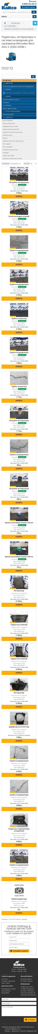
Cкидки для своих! (27, 987)
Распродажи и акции (9, 989)
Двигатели (8, 83)
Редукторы (8, 117)
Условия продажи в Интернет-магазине (27, 990)
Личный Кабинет (26, 979)
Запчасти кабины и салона (11, 99)
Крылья (5, 138)
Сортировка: (5, 163)
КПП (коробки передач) (11, 111)
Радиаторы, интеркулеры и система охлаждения (19, 93)
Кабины (7, 96)
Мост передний (7, 147)
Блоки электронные (9, 123)
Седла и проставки (8, 155)
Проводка (6, 153)
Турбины (7, 89)
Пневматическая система (10, 150)
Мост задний (7, 144)
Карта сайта (6, 983)
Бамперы (7, 105)
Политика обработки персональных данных (28, 994)
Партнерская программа (6, 992)
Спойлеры (6, 102)
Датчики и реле (7, 135)
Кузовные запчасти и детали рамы (13, 141)
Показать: (27, 163)
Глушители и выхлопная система (13, 132)
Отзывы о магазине (8, 981)
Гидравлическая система (10, 126)
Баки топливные (8, 120)
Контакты (5, 979)
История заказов (26, 981)
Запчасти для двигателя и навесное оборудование (18, 86)
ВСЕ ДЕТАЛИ (7, 80)
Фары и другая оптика (9, 108)
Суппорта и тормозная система (12, 158)
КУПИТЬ (19, 196)
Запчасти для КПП (8, 114)
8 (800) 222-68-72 (29, 4)
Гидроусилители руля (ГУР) (11, 129)
